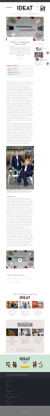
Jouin (8, 238)
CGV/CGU (17, 374)
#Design (15, 278)
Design (16, 39)
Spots (7, 387)
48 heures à (12, 338)
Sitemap (25, 375)
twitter (6, 7)
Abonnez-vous (25, 367)
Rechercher (11, 7)
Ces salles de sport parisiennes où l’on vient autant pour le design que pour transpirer (40, 54)
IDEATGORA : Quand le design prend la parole (43, 60)
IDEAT (7, 400)
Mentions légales (10, 374)
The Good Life (8, 399)
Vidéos (37, 14)
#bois (9, 278)
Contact (13, 375)
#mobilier (29, 278)
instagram (9, 7)
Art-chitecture (8, 386)
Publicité (8, 375)
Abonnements (8, 393)
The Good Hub (8, 401)
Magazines (7, 394)
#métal (21, 278)
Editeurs (20, 39)
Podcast (35, 14)
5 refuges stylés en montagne (39, 65)
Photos (7, 390)
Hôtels (40, 337)
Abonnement (19, 375)
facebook (8, 7)
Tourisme (7, 385)
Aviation (27, 337)
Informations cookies (25, 374)
